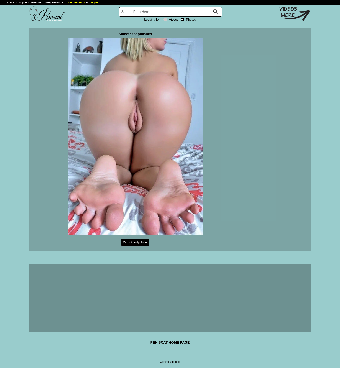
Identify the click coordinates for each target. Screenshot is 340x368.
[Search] (170, 12)
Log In (94, 2)
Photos (188, 19)
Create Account (75, 2)
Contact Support (170, 361)
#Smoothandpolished (135, 242)
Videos (170, 19)
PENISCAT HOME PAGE (170, 342)
